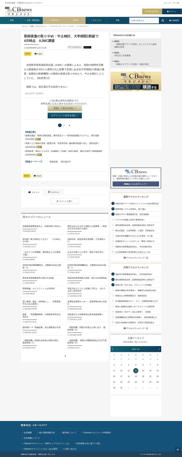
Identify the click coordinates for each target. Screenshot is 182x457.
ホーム (24, 26)
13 (143, 371)
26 (114, 359)
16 (114, 376)
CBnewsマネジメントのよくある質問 (40, 449)
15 (157, 371)
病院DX (75, 20)
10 (121, 371)
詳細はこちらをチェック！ (136, 184)
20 (143, 376)
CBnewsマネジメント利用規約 (97, 432)
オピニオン (96, 20)
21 (150, 376)
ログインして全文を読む (64, 115)
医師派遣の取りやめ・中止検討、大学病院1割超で (69, 26)
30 (143, 359)
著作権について (69, 432)
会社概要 (28, 432)
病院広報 (53, 20)
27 (121, 359)
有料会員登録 (152, 11)
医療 (11, 20)
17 (121, 376)
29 (136, 359)
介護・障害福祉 (32, 20)
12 (136, 371)
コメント (34, 192)
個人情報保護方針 (47, 432)
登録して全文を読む (64, 108)
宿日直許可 (66, 162)
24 (121, 382)
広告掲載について (32, 438)
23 (114, 382)
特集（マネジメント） (38, 26)
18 (129, 376)
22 (157, 376)
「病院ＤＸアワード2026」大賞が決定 (131, 62)
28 (129, 359)
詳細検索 (175, 20)
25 (129, 382)
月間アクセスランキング (135, 267)
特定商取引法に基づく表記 (88, 443)
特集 (118, 20)
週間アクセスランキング (135, 197)
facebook (53, 192)
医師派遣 (54, 162)
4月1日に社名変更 (122, 54)
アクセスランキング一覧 (136, 258)
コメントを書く (65, 201)
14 (150, 371)
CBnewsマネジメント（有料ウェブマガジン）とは (46, 443)
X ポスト (87, 47)
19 (136, 376)
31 (150, 359)
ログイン (173, 11)
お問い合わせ (70, 449)
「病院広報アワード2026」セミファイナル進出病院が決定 (135, 44)
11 (129, 371)
